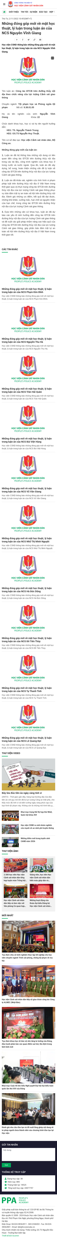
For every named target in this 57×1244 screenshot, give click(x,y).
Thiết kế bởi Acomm (10, 1236)
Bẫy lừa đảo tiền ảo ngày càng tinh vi (22, 793)
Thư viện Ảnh (10, 851)
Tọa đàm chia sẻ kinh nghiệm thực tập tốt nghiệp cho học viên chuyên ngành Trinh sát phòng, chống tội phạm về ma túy (27, 958)
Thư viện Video (11, 753)
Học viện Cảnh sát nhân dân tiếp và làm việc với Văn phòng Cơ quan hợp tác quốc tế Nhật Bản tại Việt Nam (14, 906)
